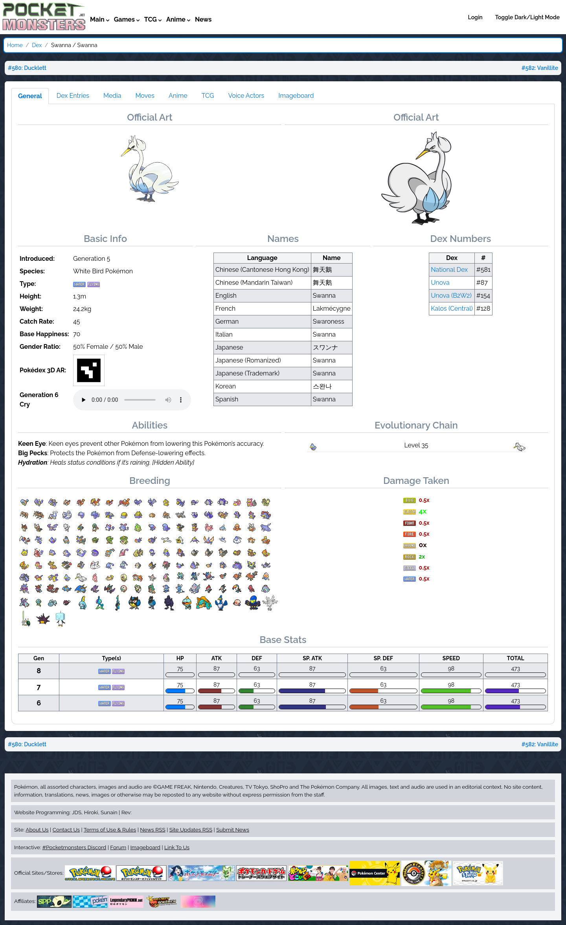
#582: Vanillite (540, 68)
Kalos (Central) (452, 308)
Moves (144, 95)
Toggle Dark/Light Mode (527, 17)
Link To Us (176, 847)
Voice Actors (246, 95)
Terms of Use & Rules (110, 829)
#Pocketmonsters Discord (74, 847)
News (203, 19)
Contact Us (66, 829)
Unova (440, 282)
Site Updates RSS (190, 829)
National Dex (449, 269)
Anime (178, 95)
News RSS (152, 829)
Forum (118, 847)
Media (112, 95)
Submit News (232, 829)
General (30, 96)
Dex (37, 45)
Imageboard (296, 95)
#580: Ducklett (27, 68)
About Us (37, 829)
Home (15, 45)
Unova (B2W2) (451, 295)
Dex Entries (73, 95)
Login (475, 17)
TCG (208, 95)
